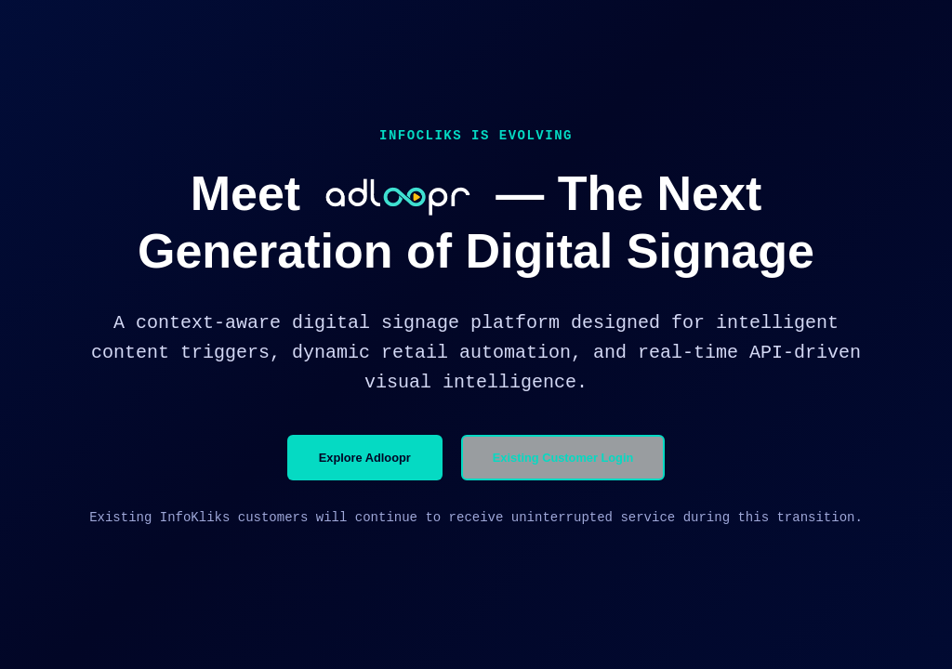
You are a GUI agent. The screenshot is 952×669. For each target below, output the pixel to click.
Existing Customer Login (563, 458)
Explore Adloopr (365, 458)
